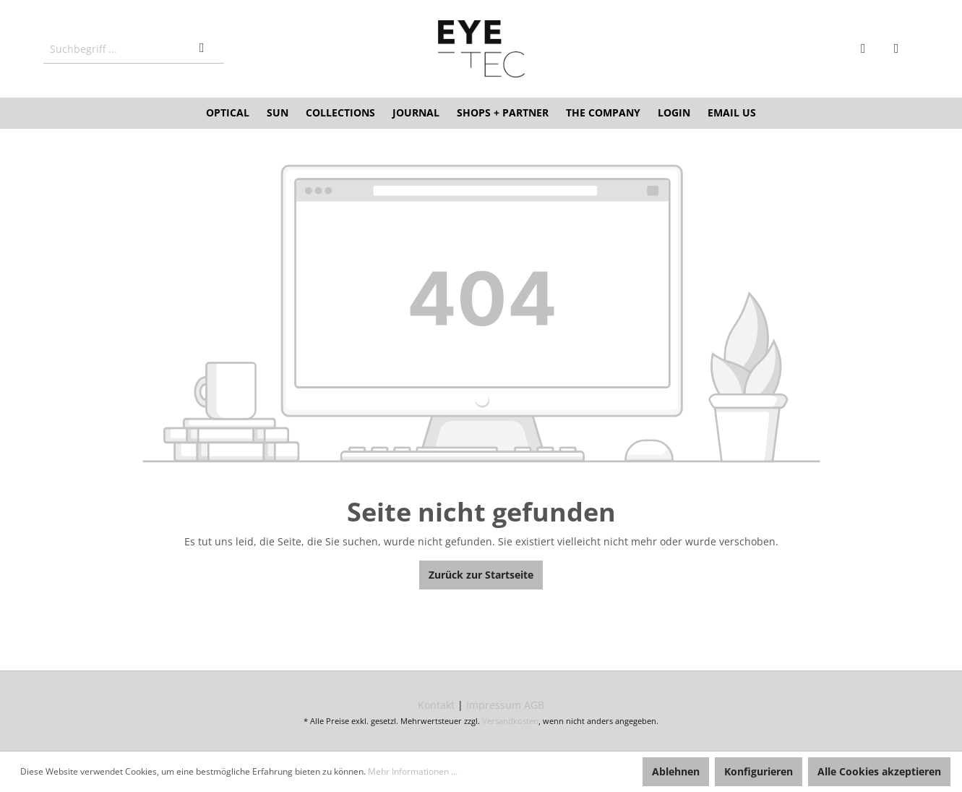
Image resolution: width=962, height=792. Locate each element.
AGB (534, 705)
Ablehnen (676, 771)
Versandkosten (510, 720)
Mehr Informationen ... (413, 771)
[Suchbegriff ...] (117, 49)
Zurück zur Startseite (481, 575)
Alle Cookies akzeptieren (879, 771)
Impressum (493, 705)
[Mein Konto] (868, 49)
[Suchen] (207, 49)
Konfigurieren (758, 771)
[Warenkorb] (902, 49)
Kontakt (436, 705)
